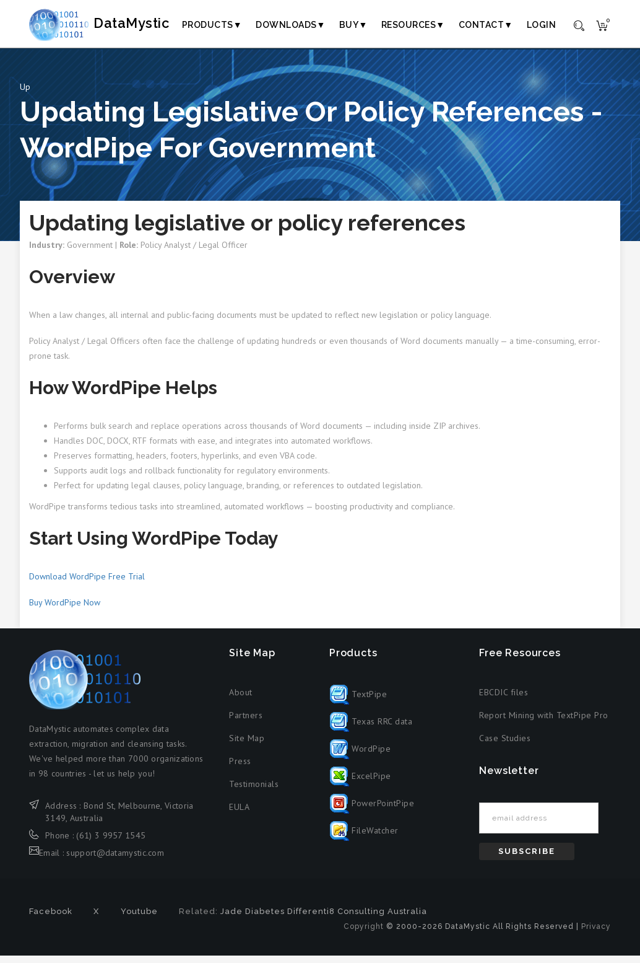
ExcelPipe (360, 783)
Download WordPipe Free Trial (87, 583)
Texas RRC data (371, 728)
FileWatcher (364, 837)
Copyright (364, 934)
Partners (245, 722)
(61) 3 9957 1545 (110, 842)
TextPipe (358, 701)
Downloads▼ (291, 25)
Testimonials (254, 791)
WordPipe (360, 756)
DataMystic (113, 24)
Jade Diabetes (252, 918)
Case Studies (504, 745)
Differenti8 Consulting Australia (357, 918)
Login (541, 25)
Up (25, 94)
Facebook (50, 918)
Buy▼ (353, 25)
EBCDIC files (503, 699)
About (241, 699)
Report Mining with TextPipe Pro (543, 722)
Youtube (139, 918)
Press (240, 768)
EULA (239, 814)
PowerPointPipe (372, 810)
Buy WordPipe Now (64, 609)
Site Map (246, 745)
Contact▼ (486, 25)
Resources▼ (413, 25)
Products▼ (212, 25)
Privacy (596, 934)
